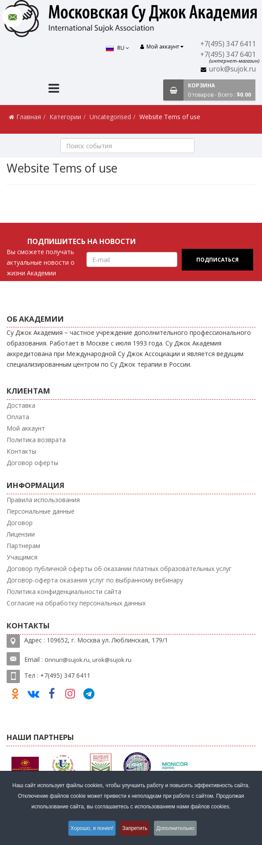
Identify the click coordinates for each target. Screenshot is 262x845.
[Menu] (54, 89)
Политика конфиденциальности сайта (64, 591)
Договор (20, 522)
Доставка (21, 405)
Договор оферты (32, 462)
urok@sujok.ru (233, 69)
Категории (65, 117)
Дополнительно (180, 829)
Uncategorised (110, 117)
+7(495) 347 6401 (229, 54)
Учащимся (22, 557)
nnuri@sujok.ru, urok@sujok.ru (90, 660)
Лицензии (21, 534)
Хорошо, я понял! (88, 829)
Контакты (21, 451)
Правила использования (43, 500)
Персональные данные (41, 511)
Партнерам (23, 545)
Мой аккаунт (26, 428)
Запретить (135, 829)
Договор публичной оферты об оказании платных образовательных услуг (119, 568)
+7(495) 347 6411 (229, 44)
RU (115, 48)
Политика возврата (36, 440)
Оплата (18, 417)
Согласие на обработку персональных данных (76, 603)
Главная (28, 117)
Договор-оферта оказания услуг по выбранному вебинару (95, 580)
